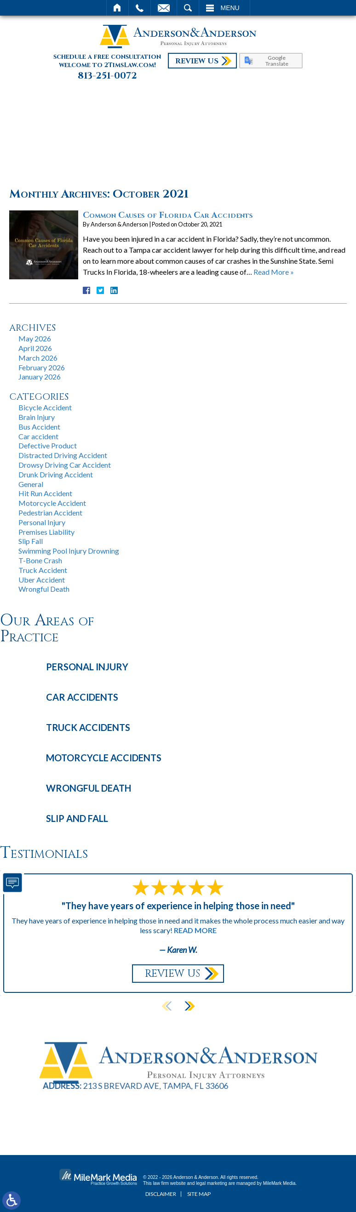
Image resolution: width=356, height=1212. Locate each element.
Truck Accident (42, 570)
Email (164, 8)
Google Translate (276, 60)
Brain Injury (36, 417)
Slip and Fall (77, 818)
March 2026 (37, 357)
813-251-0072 (107, 76)
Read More (195, 930)
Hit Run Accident (45, 493)
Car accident (38, 436)
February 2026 (41, 367)
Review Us (196, 61)
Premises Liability (46, 531)
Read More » (273, 271)
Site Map (199, 1193)
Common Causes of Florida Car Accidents (168, 215)
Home (117, 8)
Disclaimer (160, 1193)
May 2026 (34, 338)
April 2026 (35, 348)
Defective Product (47, 445)
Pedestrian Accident (50, 512)
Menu (230, 7)
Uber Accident (41, 579)
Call (139, 8)
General (30, 484)
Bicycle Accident (45, 407)
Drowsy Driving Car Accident (64, 464)
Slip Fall (30, 541)
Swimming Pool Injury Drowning (68, 550)
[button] (189, 1006)
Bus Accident (39, 426)
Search (188, 8)
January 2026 (39, 376)
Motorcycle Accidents (103, 757)
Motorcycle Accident (52, 502)
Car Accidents (82, 696)
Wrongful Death (43, 588)
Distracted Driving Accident (62, 455)
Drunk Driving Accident (55, 474)
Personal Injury (41, 522)
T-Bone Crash (40, 560)
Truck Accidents (88, 727)
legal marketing (211, 1183)
